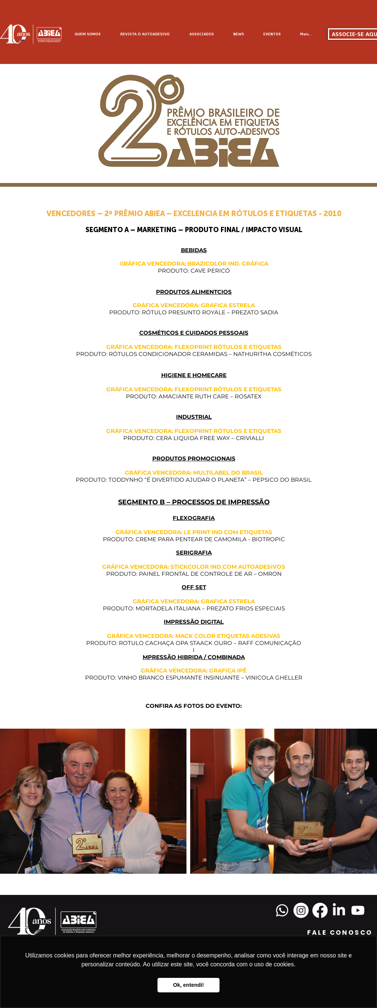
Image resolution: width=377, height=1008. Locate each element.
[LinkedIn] (339, 910)
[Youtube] (357, 910)
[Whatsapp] (282, 910)
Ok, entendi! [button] (188, 985)
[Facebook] (320, 910)
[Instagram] (301, 910)
